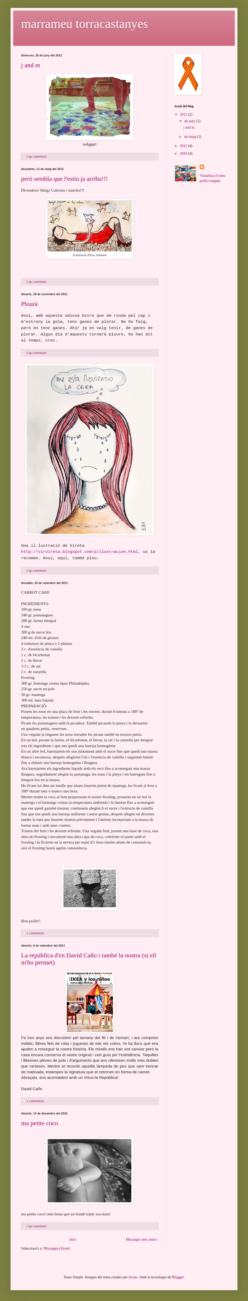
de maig (190, 137)
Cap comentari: (37, 156)
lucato (133, 1277)
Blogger (178, 1277)
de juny (190, 121)
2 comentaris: (36, 933)
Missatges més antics (141, 1239)
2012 (184, 114)
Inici (72, 1239)
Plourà (29, 303)
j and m (30, 65)
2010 (184, 153)
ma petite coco (39, 1123)
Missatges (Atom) (57, 1248)
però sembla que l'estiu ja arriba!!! (64, 178)
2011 (184, 146)
